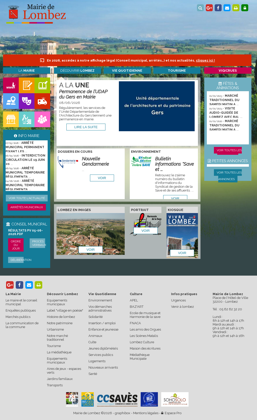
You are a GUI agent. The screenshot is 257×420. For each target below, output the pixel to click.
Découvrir (77, 70)
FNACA (135, 323)
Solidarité (95, 317)
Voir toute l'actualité (27, 198)
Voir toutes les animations (229, 153)
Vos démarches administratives (100, 308)
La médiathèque (59, 352)
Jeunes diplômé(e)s (103, 348)
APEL (134, 300)
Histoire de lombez (61, 317)
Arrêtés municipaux (26, 207)
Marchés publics (18, 317)
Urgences (178, 300)
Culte (92, 342)
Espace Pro (171, 413)
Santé (92, 374)
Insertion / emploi (102, 323)
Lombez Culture (142, 342)
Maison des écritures (145, 348)
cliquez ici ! (205, 60)
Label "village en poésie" (65, 310)
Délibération (21, 260)
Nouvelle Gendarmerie (95, 161)
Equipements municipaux (57, 302)
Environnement (100, 300)
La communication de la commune (22, 325)
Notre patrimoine (59, 323)
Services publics (100, 355)
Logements (96, 361)
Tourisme (54, 346)
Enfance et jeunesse (103, 329)
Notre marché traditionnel (57, 337)
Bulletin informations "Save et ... (174, 164)
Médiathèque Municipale (140, 356)
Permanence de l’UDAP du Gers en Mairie (83, 94)
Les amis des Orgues (145, 329)
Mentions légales (145, 413)
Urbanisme (55, 329)
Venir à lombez (182, 307)
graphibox (122, 413)
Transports (55, 385)
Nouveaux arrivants (103, 367)
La (27, 70)
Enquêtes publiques (21, 310)
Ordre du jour (16, 245)
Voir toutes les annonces (229, 176)
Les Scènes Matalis (144, 336)
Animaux (95, 336)
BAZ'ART (136, 307)
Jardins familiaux (60, 379)
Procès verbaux (39, 243)
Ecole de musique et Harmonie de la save (145, 315)
